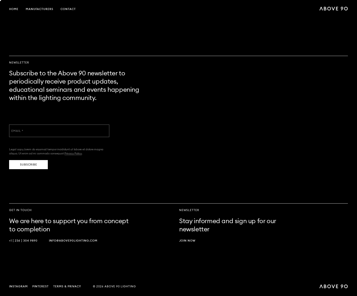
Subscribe (28, 164)
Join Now (187, 240)
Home (13, 9)
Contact (68, 9)
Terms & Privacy (67, 286)
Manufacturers (39, 9)
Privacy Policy (73, 153)
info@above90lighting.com (73, 240)
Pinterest (40, 286)
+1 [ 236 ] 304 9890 (23, 240)
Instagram (18, 286)
